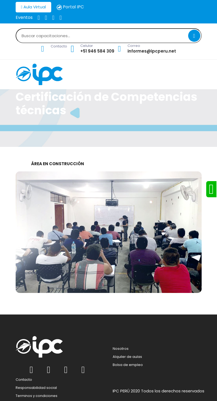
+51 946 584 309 (97, 51)
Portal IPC (70, 7)
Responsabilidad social (36, 387)
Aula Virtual (33, 7)
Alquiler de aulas (127, 356)
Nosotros (121, 348)
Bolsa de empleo (128, 364)
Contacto (24, 379)
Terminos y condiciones (36, 395)
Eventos (24, 17)
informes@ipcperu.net (152, 51)
